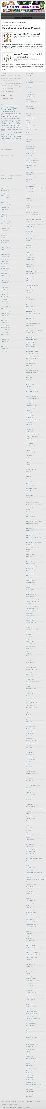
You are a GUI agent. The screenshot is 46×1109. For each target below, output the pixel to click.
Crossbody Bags (29, 299)
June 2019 (3, 344)
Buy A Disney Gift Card (31, 212)
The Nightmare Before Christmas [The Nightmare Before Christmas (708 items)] (8, 132)
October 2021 (4, 280)
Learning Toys (29, 620)
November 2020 (4, 306)
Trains (27, 1051)
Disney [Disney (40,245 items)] (8, 109)
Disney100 (28, 377)
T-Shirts (27, 997)
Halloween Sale (29, 528)
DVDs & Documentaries (31, 396)
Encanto (28, 403)
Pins (27, 768)
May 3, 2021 (16, 36)
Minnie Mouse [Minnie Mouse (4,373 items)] (8, 125)
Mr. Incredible (29, 695)
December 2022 (4, 247)
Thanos (27, 1009)
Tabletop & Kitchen (30, 1002)
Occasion (28, 717)
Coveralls (28, 292)
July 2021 (3, 287)
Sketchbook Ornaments (31, 888)
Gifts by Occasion (30, 485)
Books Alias (28, 200)
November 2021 (4, 278)
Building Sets (29, 210)
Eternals (28, 410)
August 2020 (3, 313)
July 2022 (3, 259)
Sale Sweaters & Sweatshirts (32, 834)
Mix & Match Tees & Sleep (32, 681)
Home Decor (28, 570)
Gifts (27, 483)
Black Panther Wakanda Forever (33, 188)
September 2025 (4, 204)
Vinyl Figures (29, 1079)
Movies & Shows (29, 693)
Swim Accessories (30, 983)
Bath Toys (28, 167)
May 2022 (3, 263)
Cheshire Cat (29, 254)
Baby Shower (29, 144)
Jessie (27, 587)
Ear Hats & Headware (31, 401)
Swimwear (28, 990)
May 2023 (3, 235)
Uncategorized (29, 1065)
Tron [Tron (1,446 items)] (16, 134)
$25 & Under (28, 75)
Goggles (28, 509)
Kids (27, 603)
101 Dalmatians (29, 82)
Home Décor (28, 568)
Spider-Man (28, 914)
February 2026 (4, 193)
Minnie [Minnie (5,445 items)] (16, 124)
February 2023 (4, 242)
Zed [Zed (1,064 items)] (18, 140)
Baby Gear (28, 139)
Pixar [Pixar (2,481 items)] (18, 125)
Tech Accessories (30, 1006)
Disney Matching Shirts (31, 339)
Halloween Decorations (31, 523)
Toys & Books (29, 1042)
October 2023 (4, 223)
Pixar (27, 775)
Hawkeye (28, 549)
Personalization (29, 752)
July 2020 (3, 315)
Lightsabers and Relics (31, 629)
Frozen (27, 457)
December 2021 (4, 275)
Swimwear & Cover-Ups (31, 992)
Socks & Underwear (30, 912)
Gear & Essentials (30, 469)
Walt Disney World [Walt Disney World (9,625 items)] (11, 138)
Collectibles (28, 278)
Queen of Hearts (29, 816)
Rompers (28, 827)
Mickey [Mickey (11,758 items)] (7, 122)
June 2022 (3, 261)
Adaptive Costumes (30, 101)
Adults (27, 115)
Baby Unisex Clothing (30, 151)
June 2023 (3, 233)
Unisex (27, 1070)
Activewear (28, 99)
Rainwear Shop (29, 823)
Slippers (27, 898)
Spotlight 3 (28, 933)
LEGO (27, 625)
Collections (28, 280)
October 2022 (4, 252)
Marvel (27, 660)
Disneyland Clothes (30, 382)
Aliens (27, 122)
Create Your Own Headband (32, 294)
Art (26, 127)
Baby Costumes (29, 136)
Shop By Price (29, 853)
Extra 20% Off (29, 415)
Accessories (28, 94)
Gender (27, 471)
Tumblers (28, 1056)
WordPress (27, 1107)
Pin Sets (28, 766)
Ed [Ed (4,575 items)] (6, 116)
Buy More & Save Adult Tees (32, 217)
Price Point (28, 799)
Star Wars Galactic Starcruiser (32, 947)
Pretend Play (29, 797)
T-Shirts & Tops (29, 999)
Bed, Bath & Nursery (30, 177)
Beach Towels (29, 169)
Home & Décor (29, 561)
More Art (28, 686)
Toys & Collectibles (30, 1044)
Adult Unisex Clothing (30, 113)
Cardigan (28, 240)
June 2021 (3, 289)
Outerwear (28, 735)
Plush (27, 783)
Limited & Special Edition (31, 632)
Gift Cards (28, 478)
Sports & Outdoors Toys (31, 926)
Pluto (27, 790)
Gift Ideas (28, 481)
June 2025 (3, 211)
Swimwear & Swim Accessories (33, 994)
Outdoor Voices (29, 733)
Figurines (28, 431)
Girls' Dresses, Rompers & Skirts (33, 502)
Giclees (27, 476)
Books (27, 198)
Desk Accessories (30, 316)
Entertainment (29, 408)
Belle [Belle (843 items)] (8, 106)
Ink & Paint (28, 577)
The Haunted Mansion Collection (33, 1013)
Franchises (28, 455)
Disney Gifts (28, 334)
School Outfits (29, 839)
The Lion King (29, 1016)
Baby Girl (28, 141)
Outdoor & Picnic (29, 731)
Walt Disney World (30, 1082)
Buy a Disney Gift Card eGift (32, 214)
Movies (27, 691)
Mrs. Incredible (29, 698)
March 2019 (3, 351)
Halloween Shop (29, 530)
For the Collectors (30, 445)
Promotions (28, 811)
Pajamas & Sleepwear (31, 742)
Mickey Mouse (29, 672)
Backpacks (28, 155)
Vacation (28, 1072)
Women (27, 1094)
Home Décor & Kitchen (31, 566)
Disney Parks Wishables (31, 358)
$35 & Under (28, 78)
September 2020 (4, 311)
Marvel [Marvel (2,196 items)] (17, 120)
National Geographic (30, 707)
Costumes (28, 290)
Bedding (28, 179)
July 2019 (3, 341)
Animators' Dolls (29, 125)
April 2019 (3, 348)
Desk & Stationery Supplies (32, 313)
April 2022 (3, 266)
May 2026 (3, 186)
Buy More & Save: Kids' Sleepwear (33, 221)
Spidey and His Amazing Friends (33, 917)
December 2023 (4, 219)
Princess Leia (29, 801)
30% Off (27, 89)
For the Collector (29, 443)
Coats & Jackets (29, 273)
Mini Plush (28, 676)
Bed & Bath (28, 174)
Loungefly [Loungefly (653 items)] (4, 120)
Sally (27, 837)
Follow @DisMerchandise (6, 149)
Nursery (27, 714)
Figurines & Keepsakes (31, 434)
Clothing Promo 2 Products (32, 271)
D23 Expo (28, 302)
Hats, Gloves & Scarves (31, 547)
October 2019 (4, 334)
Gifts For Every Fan (30, 488)
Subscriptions (29, 971)
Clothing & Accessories (31, 269)
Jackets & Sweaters (30, 584)
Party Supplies (29, 750)
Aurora (27, 132)
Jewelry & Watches (30, 589)
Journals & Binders (30, 594)
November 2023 (4, 221)
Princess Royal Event (30, 804)
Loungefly (28, 636)
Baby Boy (28, 134)
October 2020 (4, 308)
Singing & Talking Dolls (31, 870)
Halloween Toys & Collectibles (32, 537)
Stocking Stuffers (29, 966)
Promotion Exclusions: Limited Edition (34, 808)
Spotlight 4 (28, 936)
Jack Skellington (29, 582)
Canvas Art (28, 233)
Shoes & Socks (29, 844)
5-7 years (28, 92)
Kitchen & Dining (29, 613)
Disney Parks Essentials (31, 353)
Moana (27, 684)
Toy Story (28, 1035)
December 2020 (4, 303)
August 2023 (3, 228)
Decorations (28, 309)
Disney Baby (28, 325)
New (27, 709)
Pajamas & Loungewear (31, 740)
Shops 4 (28, 863)
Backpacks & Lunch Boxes (32, 160)
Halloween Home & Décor (31, 526)
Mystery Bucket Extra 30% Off (32, 702)
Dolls (27, 386)
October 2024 (4, 216)
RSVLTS (28, 830)
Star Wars (28, 943)
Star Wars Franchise (30, 945)
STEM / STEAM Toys (30, 961)
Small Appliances (29, 900)
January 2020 (4, 329)
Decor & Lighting (29, 306)
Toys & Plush (29, 1049)
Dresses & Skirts (29, 389)
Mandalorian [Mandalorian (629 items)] (10, 120)
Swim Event (28, 985)
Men (27, 665)
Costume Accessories (30, 285)
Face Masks (28, 417)
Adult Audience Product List (32, 103)
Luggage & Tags (29, 641)
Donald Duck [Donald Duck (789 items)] (16, 114)
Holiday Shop (29, 556)
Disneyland (28, 379)
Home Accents (29, 563)
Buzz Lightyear (29, 226)
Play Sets (28, 780)
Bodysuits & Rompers (30, 195)
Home (10, 22)
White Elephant (29, 1091)
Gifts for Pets (29, 492)
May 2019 (3, 346)
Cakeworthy (28, 228)
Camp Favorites (29, 231)
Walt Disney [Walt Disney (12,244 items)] (13, 136)
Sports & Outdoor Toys (31, 924)
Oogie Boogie (29, 721)
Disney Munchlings (30, 342)
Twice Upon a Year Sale (31, 1058)
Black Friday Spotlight (31, 184)
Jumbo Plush (29, 596)
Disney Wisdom (29, 368)
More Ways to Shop (30, 688)
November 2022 (4, 249)
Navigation (23, 14)
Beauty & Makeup (30, 172)
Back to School (29, 153)
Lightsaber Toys (29, 627)
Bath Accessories (30, 165)
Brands (27, 207)
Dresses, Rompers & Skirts (32, 391)
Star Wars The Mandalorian (32, 952)
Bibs (27, 181)
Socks (27, 907)
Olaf (27, 719)
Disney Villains (29, 365)
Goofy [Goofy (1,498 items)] (6, 118)
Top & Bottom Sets (30, 1023)
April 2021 (3, 294)
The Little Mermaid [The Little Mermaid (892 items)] (17, 131)
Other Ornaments (30, 726)
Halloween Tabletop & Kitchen (32, 533)
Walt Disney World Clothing (32, 1086)
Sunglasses (28, 976)
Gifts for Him (28, 490)
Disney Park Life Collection (32, 349)
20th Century (29, 85)
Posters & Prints (29, 794)
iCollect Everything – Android (7, 98)
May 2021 (3, 292)
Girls (27, 497)
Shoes (27, 842)
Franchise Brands (30, 452)
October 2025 (4, 202)
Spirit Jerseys (29, 919)
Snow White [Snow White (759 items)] (4, 129)
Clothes (27, 264)
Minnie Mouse (29, 679)
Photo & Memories (30, 759)
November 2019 (4, 332)
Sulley (27, 973)
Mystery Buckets (29, 705)
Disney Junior (29, 337)
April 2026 (3, 188)
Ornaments (28, 724)
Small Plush (28, 903)
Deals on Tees (29, 304)
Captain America (29, 236)
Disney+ (27, 375)
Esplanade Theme (11, 1107)
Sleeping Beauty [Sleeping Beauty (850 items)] (16, 127)
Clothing (28, 266)
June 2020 (3, 318)
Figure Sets (28, 429)
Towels (27, 1032)
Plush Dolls (28, 787)
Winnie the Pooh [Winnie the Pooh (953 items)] (5, 140)
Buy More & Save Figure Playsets (32, 36)
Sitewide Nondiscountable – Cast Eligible (35, 879)
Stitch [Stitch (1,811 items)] (8, 131)
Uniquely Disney (29, 1068)
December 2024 (4, 214)
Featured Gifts (29, 424)
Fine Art (27, 438)
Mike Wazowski (29, 674)
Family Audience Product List (32, 419)
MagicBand (28, 653)
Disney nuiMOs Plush (30, 346)
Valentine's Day (29, 1075)
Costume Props (29, 287)
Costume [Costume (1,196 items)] (13, 107)
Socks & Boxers (29, 910)
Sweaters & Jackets (30, 978)
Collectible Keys (29, 276)
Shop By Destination (30, 851)
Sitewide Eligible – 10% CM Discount (34, 872)
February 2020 (4, 327)
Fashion (27, 422)
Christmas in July (29, 257)
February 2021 (4, 299)
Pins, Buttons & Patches (31, 773)
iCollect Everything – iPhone (7, 95)
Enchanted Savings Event (31, 405)
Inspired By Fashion (30, 580)
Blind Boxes (28, 191)
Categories (28, 245)
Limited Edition (29, 634)
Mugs (27, 700)
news (27, 712)
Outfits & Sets (29, 738)
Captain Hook (29, 238)
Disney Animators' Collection (32, 323)
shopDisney (16, 37)
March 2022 (3, 268)
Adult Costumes (29, 106)
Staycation (28, 959)
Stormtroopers (29, 969)
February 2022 (4, 270)
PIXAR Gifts (28, 778)
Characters (28, 250)
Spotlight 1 (28, 928)
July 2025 (3, 209)
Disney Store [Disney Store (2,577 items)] (6, 115)
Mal (26, 655)
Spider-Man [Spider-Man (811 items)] (11, 129)
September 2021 (4, 282)
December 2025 (4, 197)
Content (27, 283)
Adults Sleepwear (30, 118)
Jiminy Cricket (29, 592)
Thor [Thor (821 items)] (18, 132)
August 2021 (3, 285)
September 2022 (4, 254)
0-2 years (28, 80)
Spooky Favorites (30, 921)
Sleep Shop (28, 891)
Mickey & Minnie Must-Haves (32, 669)
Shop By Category (30, 849)
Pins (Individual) (29, 771)
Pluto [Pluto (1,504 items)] (4, 127)
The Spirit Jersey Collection (32, 1018)
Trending (28, 1053)
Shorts (27, 865)
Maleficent (28, 658)
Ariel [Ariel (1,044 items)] (3, 106)
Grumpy (27, 518)
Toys (27, 1039)
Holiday (27, 551)
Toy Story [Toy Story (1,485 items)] (9, 134)
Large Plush (28, 617)
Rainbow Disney (29, 818)
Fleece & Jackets (29, 441)
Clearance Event (29, 261)
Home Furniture (29, 573)
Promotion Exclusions (30, 806)
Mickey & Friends (30, 667)
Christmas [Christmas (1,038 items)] (15, 106)
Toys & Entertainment (30, 1046)
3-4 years (28, 87)
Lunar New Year (29, 646)
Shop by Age (29, 846)
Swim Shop (28, 987)
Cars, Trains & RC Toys (31, 243)
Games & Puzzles (30, 467)
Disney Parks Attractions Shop (32, 351)
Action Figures (29, 96)
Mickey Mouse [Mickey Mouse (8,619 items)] (10, 123)
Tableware (28, 1004)
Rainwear (28, 820)
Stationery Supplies (30, 957)
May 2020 (3, 320)
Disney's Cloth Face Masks (32, 370)
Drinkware (28, 393)
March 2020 (3, 325)
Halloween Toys (29, 535)
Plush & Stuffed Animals (31, 785)
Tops (27, 1028)
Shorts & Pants (29, 867)
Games (27, 464)
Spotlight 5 (28, 938)
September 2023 (4, 226)
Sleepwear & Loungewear (31, 895)
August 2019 (3, 339)
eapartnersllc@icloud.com (6, 178)
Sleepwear (28, 893)
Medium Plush (29, 662)
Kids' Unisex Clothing (30, 608)
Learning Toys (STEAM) (31, 622)
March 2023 (3, 240)
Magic (27, 650)
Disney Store (29, 363)
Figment (27, 426)
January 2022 (4, 273)
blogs (27, 193)
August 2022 (3, 256)
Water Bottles (29, 1089)
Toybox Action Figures (31, 1037)
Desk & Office (29, 311)
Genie (27, 474)
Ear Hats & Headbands (31, 398)
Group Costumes (29, 516)
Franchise (28, 450)
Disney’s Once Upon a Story (32, 372)
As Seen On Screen (30, 129)
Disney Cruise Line (30, 327)
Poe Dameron (29, 792)
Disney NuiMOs (29, 344)
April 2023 (3, 237)
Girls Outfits (28, 500)
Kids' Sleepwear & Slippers (32, 606)
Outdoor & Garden (30, 728)
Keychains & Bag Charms (31, 601)
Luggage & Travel (30, 643)
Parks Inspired (29, 747)
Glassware (28, 507)
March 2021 (3, 296)
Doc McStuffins (29, 384)
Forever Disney (29, 448)
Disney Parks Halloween (31, 356)
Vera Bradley (29, 1077)
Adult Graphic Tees (30, 108)
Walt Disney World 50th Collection (33, 1084)
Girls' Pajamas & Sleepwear (32, 504)
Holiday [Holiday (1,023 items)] (13, 118)
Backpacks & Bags (30, 158)
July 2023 (3, 230)
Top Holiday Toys (29, 1025)
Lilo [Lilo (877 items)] (19, 118)
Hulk (27, 575)
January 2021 (4, 301)
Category (28, 247)
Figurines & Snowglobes (31, 436)
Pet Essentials (29, 757)
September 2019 (4, 336)
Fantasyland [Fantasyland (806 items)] (13, 116)
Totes (27, 1030)
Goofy (27, 511)
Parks (27, 745)
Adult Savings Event (30, 111)
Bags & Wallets (29, 162)
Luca (27, 639)
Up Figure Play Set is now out (27, 34)
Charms (27, 252)
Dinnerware (28, 318)
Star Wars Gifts (29, 950)
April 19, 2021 (17, 59)
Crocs (27, 297)
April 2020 (3, 322)
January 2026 (4, 195)
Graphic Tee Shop (30, 514)
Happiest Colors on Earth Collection (34, 542)
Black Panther (29, 186)
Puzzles (27, 813)
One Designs (20, 1107)
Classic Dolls (29, 259)
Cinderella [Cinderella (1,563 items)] (5, 107)
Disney (27, 320)
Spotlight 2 (28, 931)
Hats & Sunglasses (30, 544)
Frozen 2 (28, 459)
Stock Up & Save (29, 964)
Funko (27, 462)
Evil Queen (28, 412)
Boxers (27, 202)
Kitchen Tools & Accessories (32, 615)
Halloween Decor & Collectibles (33, 521)
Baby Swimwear (29, 148)
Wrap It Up (28, 1096)
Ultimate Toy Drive (30, 1061)
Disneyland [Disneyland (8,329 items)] (8, 111)
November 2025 (4, 200)
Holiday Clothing (29, 554)
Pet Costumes (29, 754)
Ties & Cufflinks (29, 1020)
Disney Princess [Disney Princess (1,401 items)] (15, 113)
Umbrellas (28, 1063)
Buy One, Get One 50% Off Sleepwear (34, 224)
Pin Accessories (29, 764)
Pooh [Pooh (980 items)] (9, 127)
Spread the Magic (30, 940)
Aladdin (27, 120)
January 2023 (4, 244)
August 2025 (3, 207)
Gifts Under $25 (29, 495)
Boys (27, 205)
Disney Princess (29, 360)
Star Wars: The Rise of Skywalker (33, 954)
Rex (27, 825)
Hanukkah (28, 540)
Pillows (27, 761)
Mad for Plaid (29, 648)
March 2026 (3, 190)
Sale (27, 832)
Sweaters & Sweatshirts (31, 980)
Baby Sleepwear (29, 146)
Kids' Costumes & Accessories (32, 610)
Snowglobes (28, 905)
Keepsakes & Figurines (31, 599)
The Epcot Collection (30, 1011)
